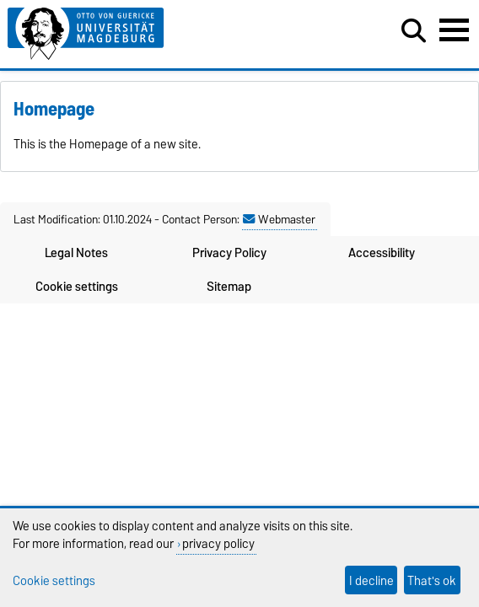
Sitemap (229, 287)
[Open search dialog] (413, 31)
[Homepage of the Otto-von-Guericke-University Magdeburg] (146, 34)
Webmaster (279, 219)
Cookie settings (76, 287)
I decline (371, 580)
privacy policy (218, 543)
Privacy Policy (229, 253)
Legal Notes (76, 253)
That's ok (431, 580)
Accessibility (381, 253)
